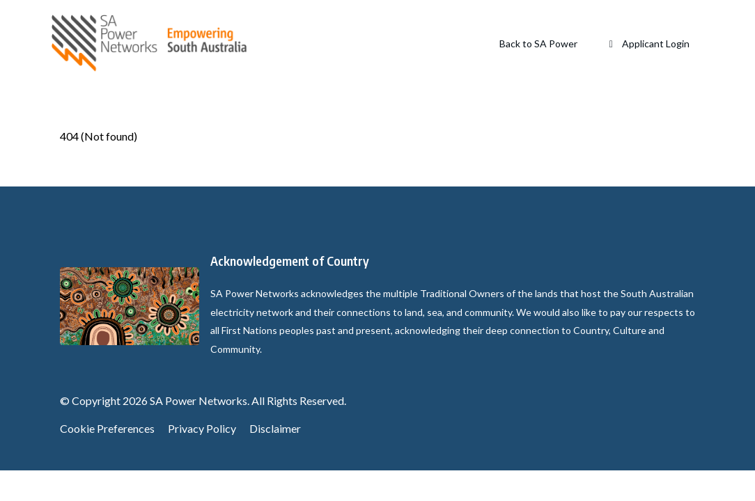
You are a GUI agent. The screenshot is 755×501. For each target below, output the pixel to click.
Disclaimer (275, 428)
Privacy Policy (202, 428)
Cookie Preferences (107, 428)
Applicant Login (647, 43)
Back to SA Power (538, 43)
